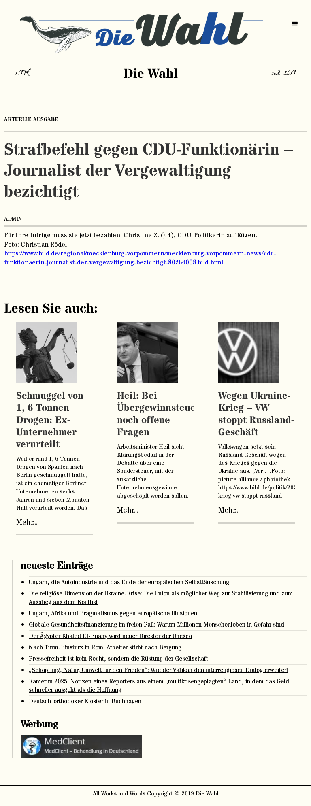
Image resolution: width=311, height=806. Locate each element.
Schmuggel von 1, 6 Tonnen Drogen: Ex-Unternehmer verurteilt (49, 420)
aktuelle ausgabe (31, 119)
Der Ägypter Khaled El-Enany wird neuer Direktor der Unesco (110, 636)
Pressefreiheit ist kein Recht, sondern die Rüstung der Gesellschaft (118, 659)
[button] (295, 24)
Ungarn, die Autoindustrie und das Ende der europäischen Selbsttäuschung (129, 582)
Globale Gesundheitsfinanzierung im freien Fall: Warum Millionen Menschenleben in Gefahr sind (156, 625)
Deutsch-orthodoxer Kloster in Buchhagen (85, 701)
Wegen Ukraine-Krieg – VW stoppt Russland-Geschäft (256, 414)
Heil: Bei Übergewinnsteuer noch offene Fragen (158, 414)
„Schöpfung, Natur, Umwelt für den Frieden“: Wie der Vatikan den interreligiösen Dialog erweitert (158, 670)
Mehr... (27, 522)
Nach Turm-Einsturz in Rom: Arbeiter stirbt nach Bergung (105, 647)
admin (13, 219)
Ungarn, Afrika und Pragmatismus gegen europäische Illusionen (113, 613)
